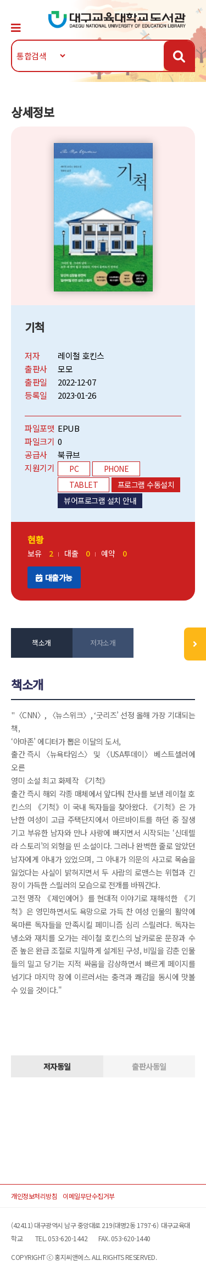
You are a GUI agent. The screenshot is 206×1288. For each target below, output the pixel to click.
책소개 (41, 642)
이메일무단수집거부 (89, 1196)
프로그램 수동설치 (146, 484)
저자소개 (102, 642)
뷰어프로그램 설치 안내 (100, 500)
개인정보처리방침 (34, 1196)
